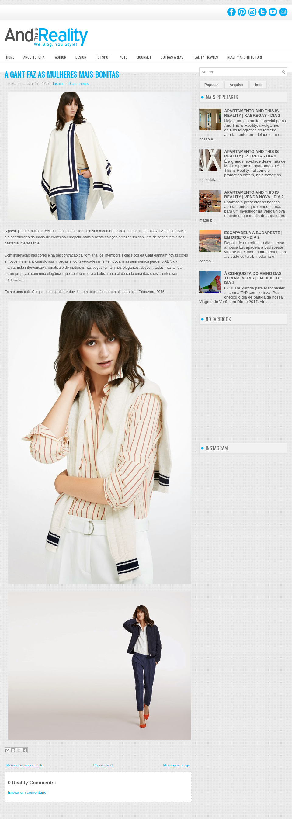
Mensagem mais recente (24, 765)
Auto (124, 57)
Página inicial (103, 765)
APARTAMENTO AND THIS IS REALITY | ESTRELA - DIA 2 (251, 153)
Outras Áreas (172, 57)
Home (10, 57)
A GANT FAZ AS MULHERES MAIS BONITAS (62, 74)
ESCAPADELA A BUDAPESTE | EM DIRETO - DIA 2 (253, 235)
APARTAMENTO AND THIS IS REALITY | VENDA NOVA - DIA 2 (253, 194)
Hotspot (103, 57)
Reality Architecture (244, 57)
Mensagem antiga (176, 765)
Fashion (60, 57)
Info (258, 85)
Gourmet (144, 57)
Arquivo (236, 85)
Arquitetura (33, 57)
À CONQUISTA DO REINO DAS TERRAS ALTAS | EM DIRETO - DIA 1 (253, 278)
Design (80, 57)
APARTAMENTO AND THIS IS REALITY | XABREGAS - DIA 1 (252, 113)
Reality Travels (205, 57)
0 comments (79, 83)
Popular (211, 85)
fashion (59, 83)
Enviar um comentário (27, 792)
